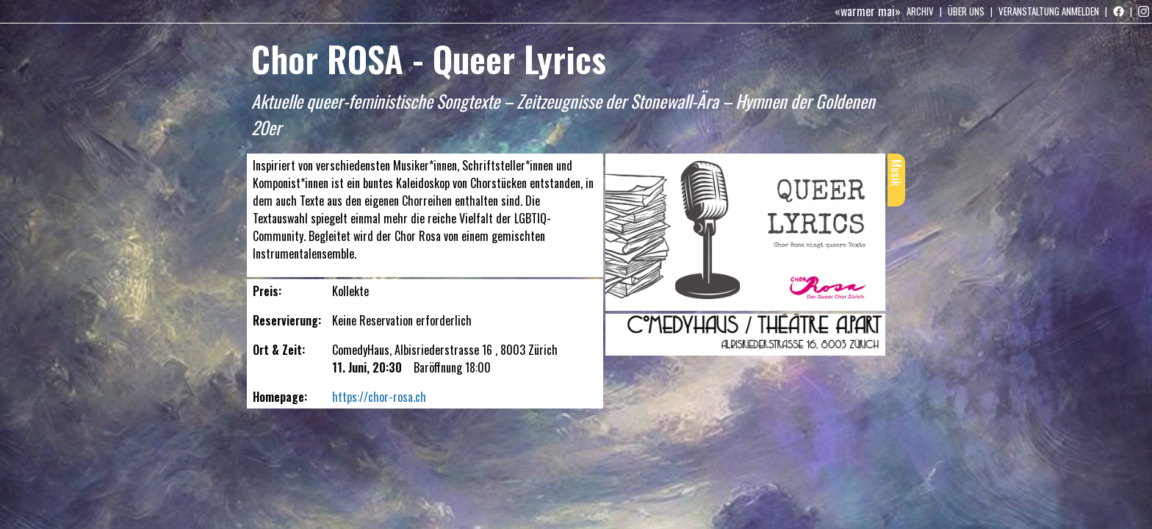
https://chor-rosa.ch (379, 397)
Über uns (966, 11)
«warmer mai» (868, 11)
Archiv (920, 11)
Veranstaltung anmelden (1048, 11)
